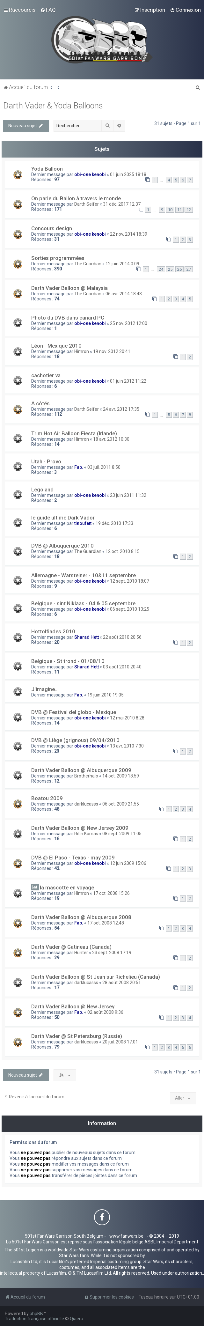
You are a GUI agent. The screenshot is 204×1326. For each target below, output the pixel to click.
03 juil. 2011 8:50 (103, 467)
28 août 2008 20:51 (121, 982)
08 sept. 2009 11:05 (122, 833)
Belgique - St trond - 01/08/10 (68, 661)
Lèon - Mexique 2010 (56, 346)
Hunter (81, 952)
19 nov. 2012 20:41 (111, 351)
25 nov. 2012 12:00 (128, 323)
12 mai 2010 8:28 (127, 717)
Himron (81, 351)
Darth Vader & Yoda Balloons (53, 105)
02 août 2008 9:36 (105, 1012)
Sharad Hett (86, 637)
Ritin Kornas (86, 833)
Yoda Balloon (47, 169)
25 (170, 269)
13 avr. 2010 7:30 (127, 745)
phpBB (36, 1313)
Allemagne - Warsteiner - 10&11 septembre (83, 575)
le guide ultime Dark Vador (63, 517)
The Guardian (87, 263)
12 (188, 209)
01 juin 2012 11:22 (128, 381)
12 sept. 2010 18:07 (129, 581)
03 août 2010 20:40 (122, 666)
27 (188, 269)
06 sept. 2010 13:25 (129, 609)
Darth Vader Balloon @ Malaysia (69, 288)
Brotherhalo (86, 775)
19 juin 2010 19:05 (105, 694)
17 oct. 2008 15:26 (111, 893)
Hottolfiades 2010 (53, 631)
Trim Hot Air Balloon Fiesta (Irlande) (74, 433)
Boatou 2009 (47, 798)
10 (170, 209)
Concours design (51, 228)
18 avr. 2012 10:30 (111, 439)
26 (179, 269)
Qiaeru (76, 1318)
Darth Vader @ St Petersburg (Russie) (76, 1036)
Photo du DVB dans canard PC (67, 317)
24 (161, 269)
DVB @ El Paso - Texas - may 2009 (73, 857)
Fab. (78, 467)
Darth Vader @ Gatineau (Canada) (71, 947)
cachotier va (46, 375)
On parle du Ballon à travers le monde (76, 198)
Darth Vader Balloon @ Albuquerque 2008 (81, 917)
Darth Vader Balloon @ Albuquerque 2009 (81, 770)
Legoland (42, 489)
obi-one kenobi (90, 174)
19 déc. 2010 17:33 (114, 523)
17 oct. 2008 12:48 (105, 922)
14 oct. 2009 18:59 (120, 775)
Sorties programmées (57, 258)
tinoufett (82, 523)
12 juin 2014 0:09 (122, 263)
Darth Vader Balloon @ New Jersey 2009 (79, 828)
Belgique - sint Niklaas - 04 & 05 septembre (83, 603)
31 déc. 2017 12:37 (122, 204)
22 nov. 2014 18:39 (128, 234)
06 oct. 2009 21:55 (120, 804)
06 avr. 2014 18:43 (124, 293)
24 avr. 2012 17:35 (121, 409)
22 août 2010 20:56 (122, 637)
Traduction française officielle (34, 1318)
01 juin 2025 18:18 (128, 174)
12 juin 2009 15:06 (128, 863)
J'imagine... (45, 689)
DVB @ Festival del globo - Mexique (73, 712)
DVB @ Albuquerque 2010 (62, 545)
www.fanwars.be (126, 1236)
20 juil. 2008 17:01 (120, 1041)
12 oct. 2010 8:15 (123, 551)
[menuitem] (48, 9)
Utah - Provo (46, 461)
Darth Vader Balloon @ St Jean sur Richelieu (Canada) (95, 977)
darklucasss (86, 804)
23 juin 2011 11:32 (128, 495)
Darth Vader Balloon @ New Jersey (72, 1006)
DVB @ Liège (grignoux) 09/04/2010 (75, 740)
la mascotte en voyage (67, 887)
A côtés (40, 403)
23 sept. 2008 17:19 (111, 952)
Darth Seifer (86, 204)
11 (179, 209)
